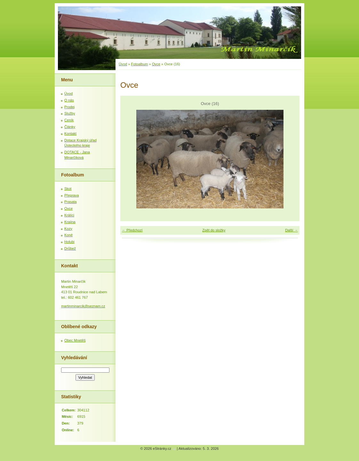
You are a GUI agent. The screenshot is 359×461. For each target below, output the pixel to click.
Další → (291, 230)
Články (69, 127)
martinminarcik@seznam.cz (83, 306)
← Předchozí (132, 230)
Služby (69, 113)
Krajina (70, 222)
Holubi (69, 242)
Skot (67, 188)
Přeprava (71, 195)
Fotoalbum (139, 64)
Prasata (70, 202)
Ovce (156, 64)
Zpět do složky (213, 230)
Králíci (69, 215)
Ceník (69, 120)
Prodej (69, 107)
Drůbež (70, 248)
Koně (68, 235)
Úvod (123, 64)
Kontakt (70, 133)
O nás (69, 100)
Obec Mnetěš (75, 340)
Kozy (68, 228)
